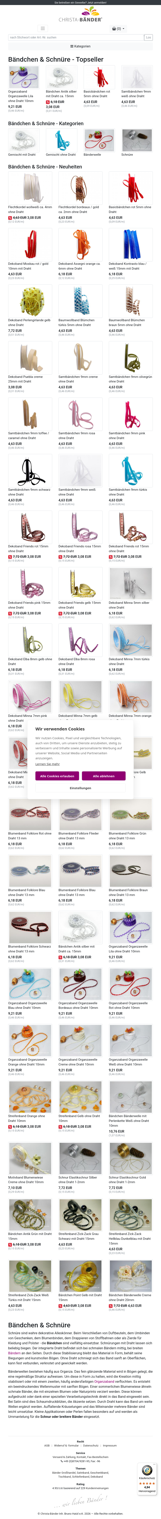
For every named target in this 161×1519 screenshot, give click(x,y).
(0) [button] (117, 29)
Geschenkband (99, 1472)
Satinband (83, 1472)
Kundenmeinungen (97, 1488)
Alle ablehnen (103, 776)
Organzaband (104, 1382)
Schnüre (127, 155)
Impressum (110, 1445)
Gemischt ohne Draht (61, 155)
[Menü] (154, 1465)
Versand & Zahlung (64, 1457)
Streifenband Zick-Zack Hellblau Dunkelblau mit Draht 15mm (130, 1238)
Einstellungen (80, 788)
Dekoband (97, 1476)
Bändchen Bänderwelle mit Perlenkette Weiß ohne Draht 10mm (129, 1121)
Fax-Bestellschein (97, 1457)
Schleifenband (80, 1476)
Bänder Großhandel (63, 1472)
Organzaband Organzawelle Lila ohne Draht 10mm (21, 96)
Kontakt (81, 1457)
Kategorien (80, 46)
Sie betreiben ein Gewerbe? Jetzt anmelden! (80, 2)
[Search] (76, 37)
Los (148, 37)
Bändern (14, 1353)
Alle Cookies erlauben (57, 776)
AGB (46, 1445)
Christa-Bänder (49, 1513)
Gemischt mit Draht (21, 155)
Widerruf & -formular (66, 1445)
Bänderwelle (92, 155)
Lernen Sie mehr (47, 764)
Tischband (64, 1476)
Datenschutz (90, 1445)
